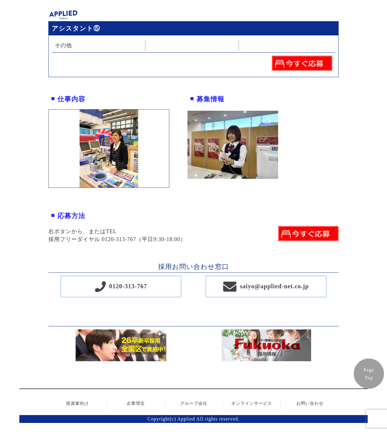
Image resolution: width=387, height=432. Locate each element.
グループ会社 (193, 403)
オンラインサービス (251, 403)
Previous (44, 149)
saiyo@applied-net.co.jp (274, 286)
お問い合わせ (310, 403)
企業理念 (136, 403)
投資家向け (77, 403)
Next (174, 149)
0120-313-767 (128, 286)
